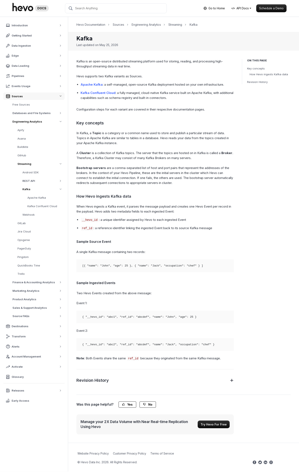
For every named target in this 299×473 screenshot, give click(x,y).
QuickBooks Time (28, 265)
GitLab (21, 223)
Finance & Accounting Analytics (38, 282)
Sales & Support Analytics (38, 308)
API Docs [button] (240, 8)
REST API (43, 181)
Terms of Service (162, 453)
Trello (21, 273)
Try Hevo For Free (214, 424)
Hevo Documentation (90, 24)
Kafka (43, 189)
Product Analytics (38, 299)
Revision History (257, 82)
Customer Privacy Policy (129, 453)
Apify (20, 130)
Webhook (28, 214)
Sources (118, 24)
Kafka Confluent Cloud (42, 206)
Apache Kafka (36, 197)
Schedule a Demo (271, 8)
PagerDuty (24, 248)
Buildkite (22, 146)
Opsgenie (23, 240)
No (147, 404)
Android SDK (30, 172)
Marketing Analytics (38, 291)
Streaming (41, 164)
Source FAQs (38, 316)
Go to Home (214, 8)
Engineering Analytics (38, 121)
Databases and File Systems (38, 113)
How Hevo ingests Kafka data (269, 74)
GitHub (21, 155)
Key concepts (256, 68)
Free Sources (21, 104)
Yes (127, 404)
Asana (21, 138)
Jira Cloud (24, 231)
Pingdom (23, 257)
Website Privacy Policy (93, 453)
